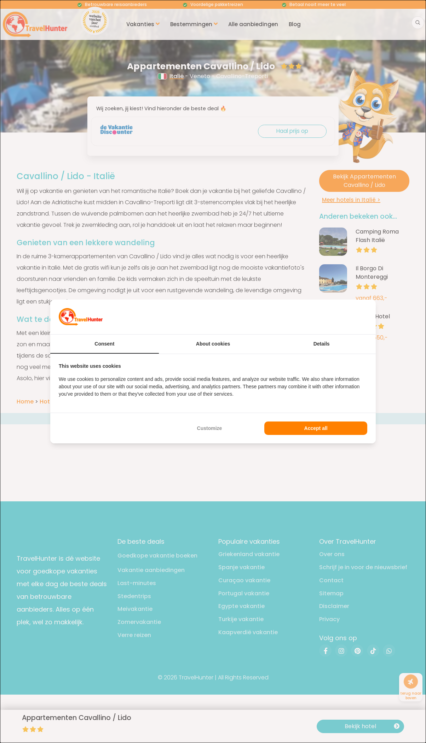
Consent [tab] (104, 344)
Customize (209, 428)
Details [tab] (321, 344)
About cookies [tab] (213, 344)
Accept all (316, 428)
